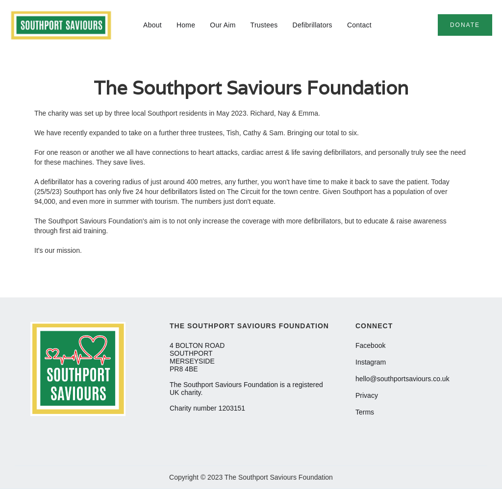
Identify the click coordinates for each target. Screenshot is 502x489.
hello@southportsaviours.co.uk (402, 379)
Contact (359, 25)
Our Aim (222, 25)
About (152, 25)
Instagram (370, 362)
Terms (364, 412)
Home (185, 25)
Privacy (366, 395)
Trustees (264, 25)
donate (465, 25)
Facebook (370, 345)
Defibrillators (312, 25)
